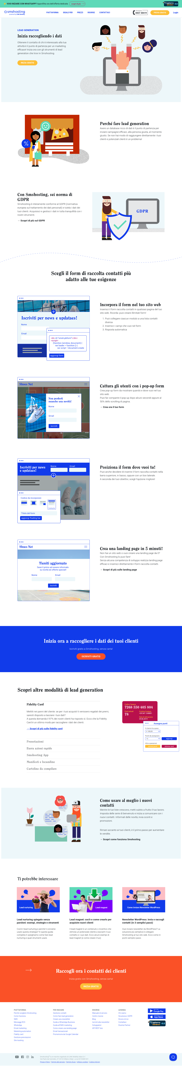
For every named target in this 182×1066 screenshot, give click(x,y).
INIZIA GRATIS (28, 63)
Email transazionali (60, 1031)
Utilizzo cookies (82, 1062)
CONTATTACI (104, 13)
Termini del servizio (58, 1062)
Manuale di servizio (99, 1013)
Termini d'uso (71, 1062)
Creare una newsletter (61, 1019)
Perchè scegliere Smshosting (25, 1013)
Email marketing (20, 1028)
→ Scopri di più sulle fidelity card (44, 728)
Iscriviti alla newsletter (100, 1022)
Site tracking (19, 1041)
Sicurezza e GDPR (125, 1016)
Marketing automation (22, 1031)
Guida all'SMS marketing (62, 1025)
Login (175, 12)
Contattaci (122, 1022)
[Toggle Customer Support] (173, 1057)
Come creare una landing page (65, 1028)
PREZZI (80, 13)
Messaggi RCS (19, 1022)
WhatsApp (18, 1025)
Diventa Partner (124, 1025)
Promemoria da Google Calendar (65, 1035)
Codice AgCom (94, 1062)
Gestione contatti (59, 1013)
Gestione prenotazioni (22, 1038)
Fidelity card (18, 1035)
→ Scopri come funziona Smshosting (120, 839)
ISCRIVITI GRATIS (91, 656)
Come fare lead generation (63, 1016)
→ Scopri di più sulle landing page (118, 569)
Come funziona (20, 1016)
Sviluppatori (96, 1025)
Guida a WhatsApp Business (64, 1022)
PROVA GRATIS (160, 13)
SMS (16, 1019)
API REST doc (97, 1028)
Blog (94, 1019)
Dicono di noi (123, 1019)
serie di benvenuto (124, 813)
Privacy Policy (45, 1062)
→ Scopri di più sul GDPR (31, 220)
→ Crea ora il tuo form (112, 407)
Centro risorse (97, 1016)
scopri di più (76, 4)
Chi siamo (122, 1013)
